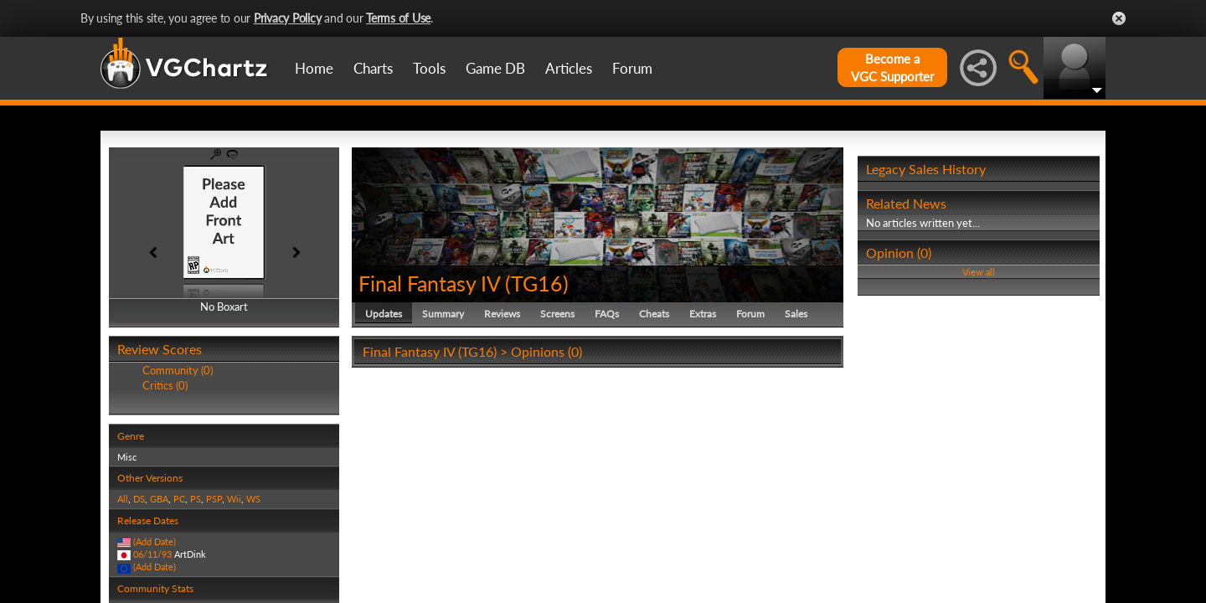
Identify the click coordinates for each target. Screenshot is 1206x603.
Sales (796, 313)
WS (253, 498)
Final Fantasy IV (429, 283)
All (122, 498)
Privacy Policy (288, 18)
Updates (383, 313)
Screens (557, 313)
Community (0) (177, 370)
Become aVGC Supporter (892, 67)
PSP (214, 498)
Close (1119, 18)
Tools (429, 68)
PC (179, 498)
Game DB (495, 68)
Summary (443, 313)
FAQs (607, 313)
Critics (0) (165, 385)
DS (139, 498)
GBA (159, 498)
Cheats (654, 313)
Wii (234, 498)
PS (195, 498)
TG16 (537, 283)
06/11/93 (152, 554)
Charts (373, 68)
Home (314, 68)
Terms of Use (398, 18)
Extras (702, 313)
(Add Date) (154, 541)
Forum (632, 68)
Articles (568, 68)
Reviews (502, 313)
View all (978, 271)
